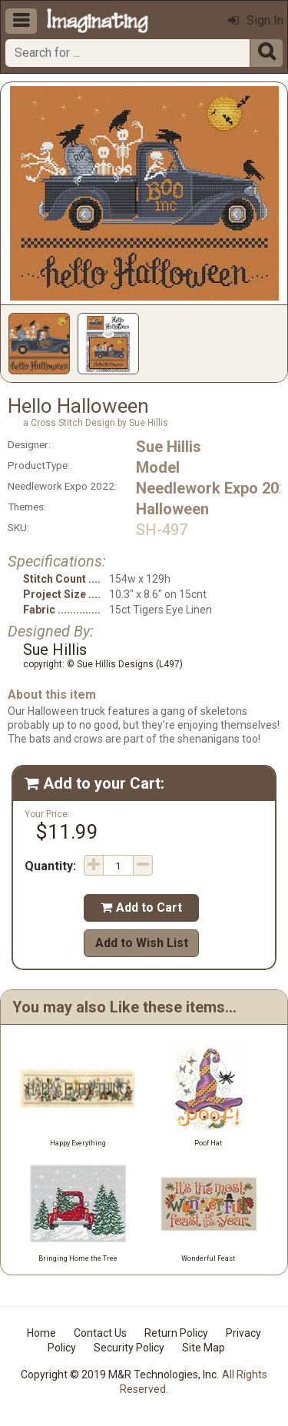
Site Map (203, 1347)
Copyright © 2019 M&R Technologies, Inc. (120, 1374)
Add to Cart (141, 907)
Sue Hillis (168, 446)
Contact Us (100, 1333)
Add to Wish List (141, 943)
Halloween (172, 509)
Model (158, 467)
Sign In (255, 20)
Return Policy (176, 1333)
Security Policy (129, 1347)
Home (41, 1333)
